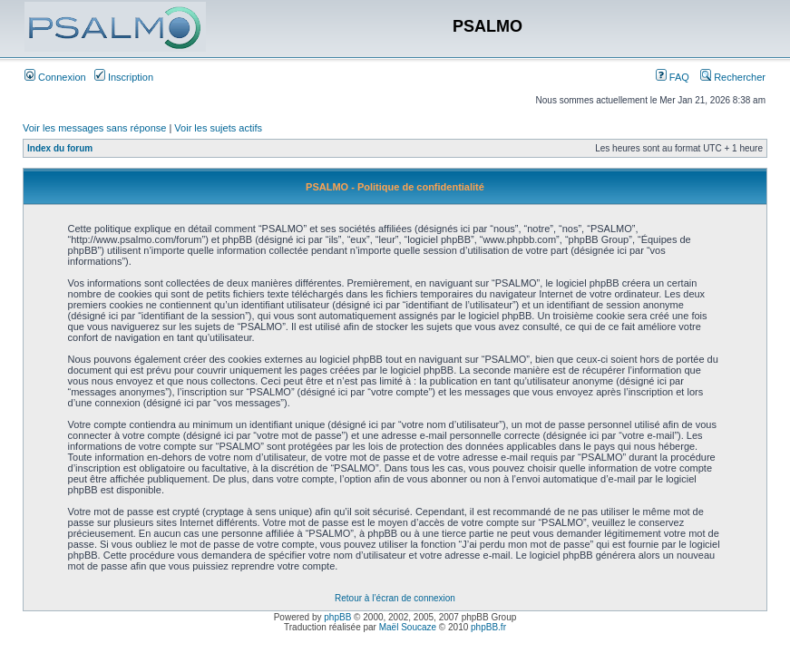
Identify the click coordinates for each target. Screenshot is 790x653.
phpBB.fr (488, 627)
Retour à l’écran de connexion (395, 598)
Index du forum (60, 148)
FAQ (672, 77)
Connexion (55, 77)
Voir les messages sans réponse (94, 127)
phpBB (337, 617)
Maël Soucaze (407, 627)
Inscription (123, 77)
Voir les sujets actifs (218, 127)
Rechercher (733, 77)
